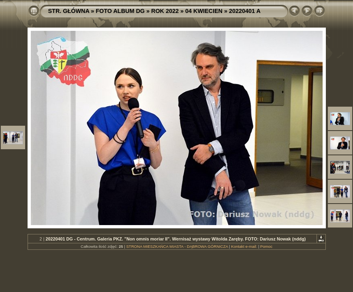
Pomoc (266, 246)
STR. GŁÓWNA (69, 11)
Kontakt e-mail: (244, 246)
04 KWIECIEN (203, 11)
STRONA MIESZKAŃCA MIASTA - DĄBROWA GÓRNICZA (177, 246)
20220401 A (245, 11)
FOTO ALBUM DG (120, 11)
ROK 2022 (165, 11)
